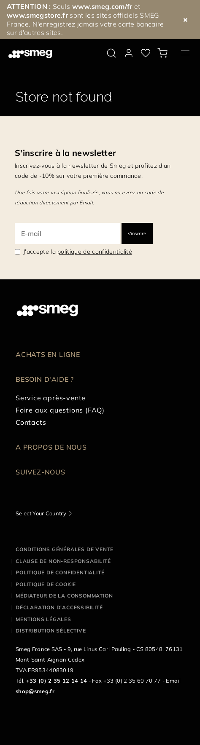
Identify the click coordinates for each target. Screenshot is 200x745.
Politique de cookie (46, 584)
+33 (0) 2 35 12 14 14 (56, 680)
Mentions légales (43, 619)
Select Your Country (41, 513)
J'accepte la (77, 251)
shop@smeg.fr (35, 691)
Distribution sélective (51, 630)
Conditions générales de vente (65, 549)
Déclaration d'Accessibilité (59, 607)
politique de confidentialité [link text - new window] (94, 251)
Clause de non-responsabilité (63, 561)
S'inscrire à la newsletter (65, 152)
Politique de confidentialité (60, 572)
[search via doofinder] (111, 53)
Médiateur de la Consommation (64, 595)
